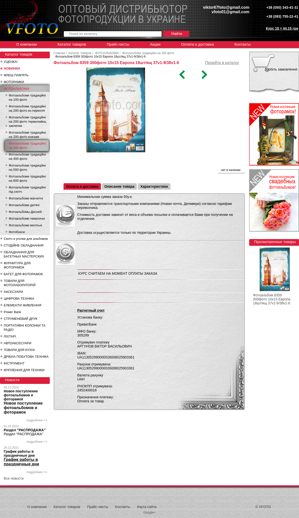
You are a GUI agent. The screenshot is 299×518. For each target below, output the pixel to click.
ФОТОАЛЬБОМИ (16, 88)
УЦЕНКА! (11, 62)
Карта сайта (146, 507)
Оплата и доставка (197, 44)
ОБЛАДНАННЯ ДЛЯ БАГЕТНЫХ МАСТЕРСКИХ (24, 254)
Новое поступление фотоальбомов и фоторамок (21, 395)
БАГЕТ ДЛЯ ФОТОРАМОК (23, 274)
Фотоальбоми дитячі (24, 205)
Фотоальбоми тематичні (27, 218)
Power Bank (12, 312)
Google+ (149, 512)
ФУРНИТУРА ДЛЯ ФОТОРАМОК (17, 265)
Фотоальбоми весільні (25, 225)
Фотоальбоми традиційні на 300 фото (27, 146)
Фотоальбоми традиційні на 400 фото (27, 157)
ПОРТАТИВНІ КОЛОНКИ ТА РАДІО (24, 328)
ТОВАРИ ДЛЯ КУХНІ (19, 350)
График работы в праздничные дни (19, 453)
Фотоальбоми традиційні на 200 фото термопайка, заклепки (28, 121)
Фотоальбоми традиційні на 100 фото (27, 97)
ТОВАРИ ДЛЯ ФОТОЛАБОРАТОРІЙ (20, 283)
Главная (59, 53)
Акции (155, 44)
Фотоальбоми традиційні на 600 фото (27, 178)
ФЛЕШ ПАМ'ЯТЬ (16, 75)
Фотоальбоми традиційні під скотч (27, 189)
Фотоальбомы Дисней (25, 212)
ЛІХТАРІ (10, 336)
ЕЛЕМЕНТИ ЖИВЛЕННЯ (22, 305)
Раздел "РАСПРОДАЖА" (25, 430)
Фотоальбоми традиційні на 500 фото (27, 168)
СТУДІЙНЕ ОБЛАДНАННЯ (23, 245)
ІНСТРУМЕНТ (14, 363)
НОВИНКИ (12, 68)
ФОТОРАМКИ (14, 82)
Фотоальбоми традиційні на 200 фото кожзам (27, 135)
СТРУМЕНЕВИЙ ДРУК (20, 319)
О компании (26, 44)
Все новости (14, 478)
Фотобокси (17, 232)
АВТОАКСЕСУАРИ (17, 343)
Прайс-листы (118, 44)
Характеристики (154, 186)
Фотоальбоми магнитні (26, 198)
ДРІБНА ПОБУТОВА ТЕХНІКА (26, 356)
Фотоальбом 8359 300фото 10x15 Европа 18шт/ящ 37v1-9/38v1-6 (271, 299)
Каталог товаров (72, 44)
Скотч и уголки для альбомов (26, 239)
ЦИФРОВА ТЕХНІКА (19, 298)
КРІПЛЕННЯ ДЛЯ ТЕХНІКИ (24, 370)
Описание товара (119, 186)
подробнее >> (36, 420)
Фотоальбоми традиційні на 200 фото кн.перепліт (27, 108)
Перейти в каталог (222, 63)
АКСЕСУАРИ (13, 292)
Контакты (242, 44)
